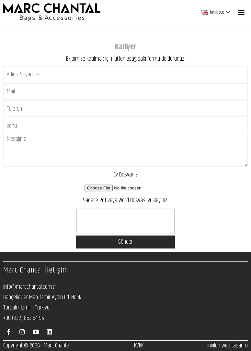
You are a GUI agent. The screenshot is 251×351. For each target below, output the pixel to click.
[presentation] (126, 221)
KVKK (138, 345)
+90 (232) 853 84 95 (23, 318)
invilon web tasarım (227, 345)
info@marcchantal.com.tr (29, 287)
